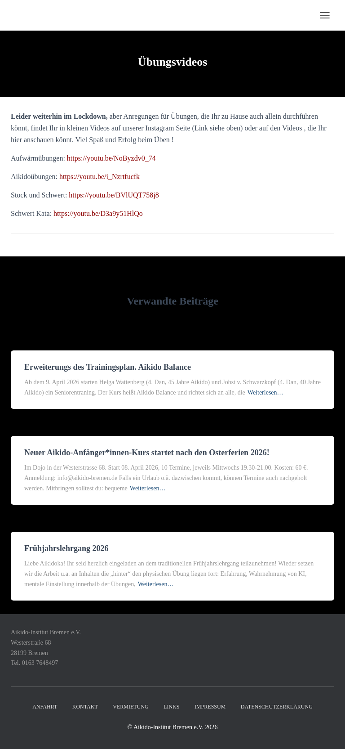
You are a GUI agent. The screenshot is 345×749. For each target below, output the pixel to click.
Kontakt (85, 707)
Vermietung (130, 707)
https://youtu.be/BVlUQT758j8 (114, 195)
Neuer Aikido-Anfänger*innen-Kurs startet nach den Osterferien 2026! (147, 452)
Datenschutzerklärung (277, 707)
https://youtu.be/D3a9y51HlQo (98, 213)
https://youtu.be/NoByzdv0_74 (111, 158)
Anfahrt (44, 707)
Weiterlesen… (265, 392)
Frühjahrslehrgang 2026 (66, 548)
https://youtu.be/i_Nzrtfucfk (99, 176)
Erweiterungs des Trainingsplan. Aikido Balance (107, 367)
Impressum (210, 707)
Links (171, 707)
